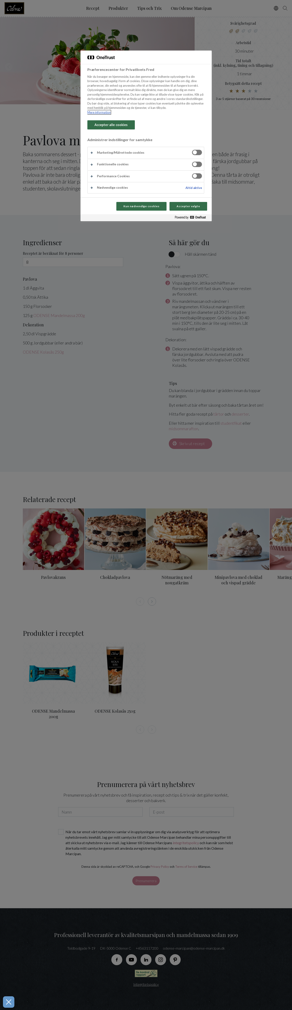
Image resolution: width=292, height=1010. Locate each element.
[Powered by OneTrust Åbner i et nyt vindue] (192, 218)
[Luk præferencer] (6, 1002)
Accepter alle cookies (111, 125)
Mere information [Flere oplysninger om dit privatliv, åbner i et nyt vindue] (99, 112)
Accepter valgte (188, 206)
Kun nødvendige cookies (141, 206)
